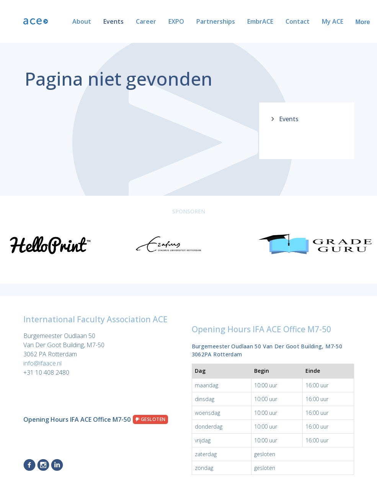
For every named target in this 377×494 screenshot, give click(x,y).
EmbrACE (235, 21)
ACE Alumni (347, 21)
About (56, 21)
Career (121, 21)
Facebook (29, 465)
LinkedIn (57, 465)
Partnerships (190, 21)
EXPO (151, 21)
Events (88, 21)
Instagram (43, 465)
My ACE (307, 21)
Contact (273, 21)
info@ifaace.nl (42, 363)
